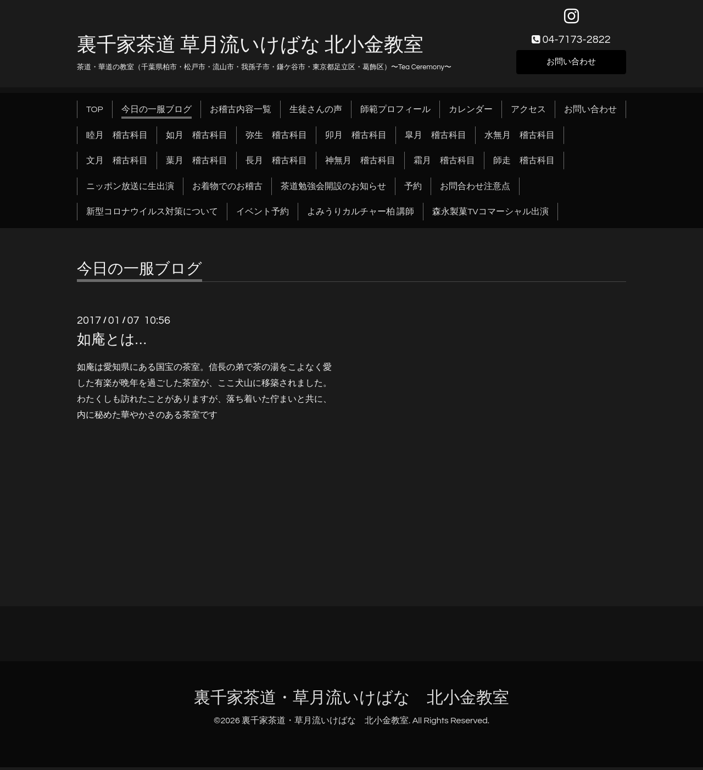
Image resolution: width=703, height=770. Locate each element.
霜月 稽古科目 (444, 163)
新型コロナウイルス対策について (152, 214)
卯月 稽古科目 (356, 137)
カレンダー (471, 112)
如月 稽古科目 (196, 137)
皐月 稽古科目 (435, 137)
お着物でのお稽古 (227, 188)
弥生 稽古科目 (276, 137)
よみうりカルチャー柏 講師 (360, 214)
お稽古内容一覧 (240, 112)
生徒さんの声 (315, 112)
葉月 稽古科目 (196, 163)
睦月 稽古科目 (117, 137)
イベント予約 (262, 214)
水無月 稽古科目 (519, 137)
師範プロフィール (395, 112)
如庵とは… (111, 342)
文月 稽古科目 (117, 163)
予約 (413, 188)
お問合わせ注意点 (475, 188)
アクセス (528, 112)
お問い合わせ (571, 63)
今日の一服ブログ (156, 112)
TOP (94, 112)
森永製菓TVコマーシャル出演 (490, 214)
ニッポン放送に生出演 (130, 188)
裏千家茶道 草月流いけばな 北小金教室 (250, 47)
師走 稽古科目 (524, 163)
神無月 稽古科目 (360, 163)
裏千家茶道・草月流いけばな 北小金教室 (351, 700)
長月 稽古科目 (276, 163)
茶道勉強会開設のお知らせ (333, 188)
